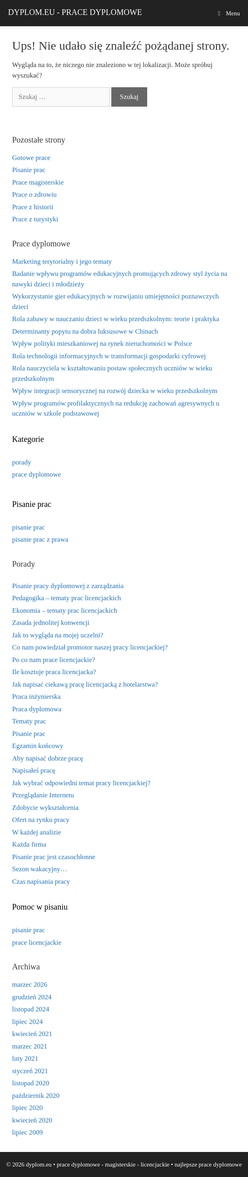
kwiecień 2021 (32, 1034)
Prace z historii (32, 207)
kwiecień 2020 (32, 1120)
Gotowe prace (31, 158)
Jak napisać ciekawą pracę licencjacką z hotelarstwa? (85, 684)
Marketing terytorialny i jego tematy (62, 261)
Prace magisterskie (38, 182)
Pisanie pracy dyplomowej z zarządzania (68, 586)
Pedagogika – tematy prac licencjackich (66, 598)
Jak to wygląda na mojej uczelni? (57, 635)
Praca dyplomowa (36, 709)
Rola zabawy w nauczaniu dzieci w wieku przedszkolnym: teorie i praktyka (115, 319)
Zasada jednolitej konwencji (51, 622)
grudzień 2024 (32, 997)
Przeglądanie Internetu (43, 795)
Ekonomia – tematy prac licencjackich (64, 610)
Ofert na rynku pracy (40, 820)
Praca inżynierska (36, 696)
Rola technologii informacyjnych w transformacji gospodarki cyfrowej (109, 356)
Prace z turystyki (35, 219)
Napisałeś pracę (33, 770)
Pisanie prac (29, 170)
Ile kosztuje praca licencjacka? (54, 672)
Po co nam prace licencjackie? (53, 660)
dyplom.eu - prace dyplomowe (75, 12)
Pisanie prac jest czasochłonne (53, 857)
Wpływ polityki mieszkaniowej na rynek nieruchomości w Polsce (102, 343)
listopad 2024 (30, 1009)
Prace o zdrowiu (34, 194)
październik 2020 (36, 1095)
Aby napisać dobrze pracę (47, 758)
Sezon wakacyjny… (39, 869)
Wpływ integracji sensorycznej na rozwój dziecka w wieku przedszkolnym (114, 391)
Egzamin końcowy (37, 746)
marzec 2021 (29, 1046)
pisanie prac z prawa (40, 539)
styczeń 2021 (30, 1071)
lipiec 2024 (27, 1022)
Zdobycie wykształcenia (45, 807)
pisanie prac (28, 527)
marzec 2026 (29, 984)
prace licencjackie (36, 942)
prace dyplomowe (36, 474)
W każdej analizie (36, 832)
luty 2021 (25, 1058)
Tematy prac (29, 721)
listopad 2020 (30, 1083)
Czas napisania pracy (41, 881)
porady (21, 462)
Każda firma (29, 844)
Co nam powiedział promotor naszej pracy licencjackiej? (90, 647)
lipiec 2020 (27, 1108)
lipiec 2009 (27, 1132)
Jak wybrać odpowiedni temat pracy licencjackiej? (81, 783)
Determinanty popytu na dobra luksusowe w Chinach (85, 331)
